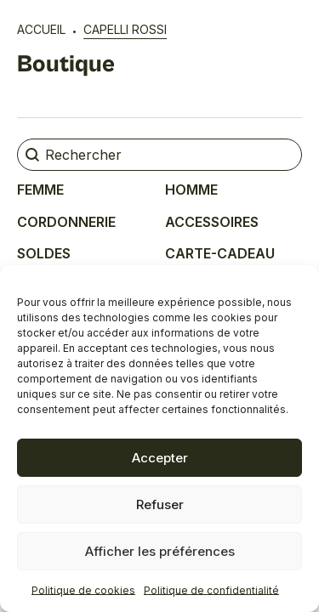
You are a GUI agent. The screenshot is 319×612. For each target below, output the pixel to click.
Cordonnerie (66, 221)
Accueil (41, 29)
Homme (191, 189)
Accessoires (212, 221)
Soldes (44, 253)
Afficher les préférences (160, 551)
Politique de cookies (83, 590)
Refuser (160, 504)
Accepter (160, 458)
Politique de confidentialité (211, 590)
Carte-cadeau (220, 253)
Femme (40, 189)
